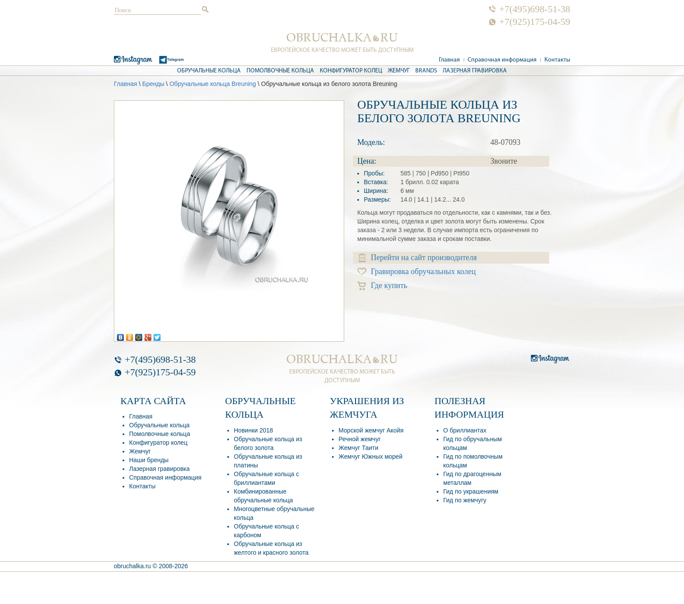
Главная (449, 60)
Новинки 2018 (253, 430)
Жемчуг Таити (358, 447)
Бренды (153, 83)
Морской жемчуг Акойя (371, 430)
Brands (426, 71)
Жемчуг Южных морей (370, 456)
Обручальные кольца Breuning (212, 83)
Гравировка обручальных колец (416, 272)
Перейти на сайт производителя (418, 258)
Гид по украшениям (470, 491)
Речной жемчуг (360, 439)
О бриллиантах (464, 430)
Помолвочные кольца (280, 71)
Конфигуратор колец (351, 71)
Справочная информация (502, 60)
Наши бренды (148, 459)
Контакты (557, 60)
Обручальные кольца (209, 71)
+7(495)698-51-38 (534, 9)
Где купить (382, 286)
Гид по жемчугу (464, 500)
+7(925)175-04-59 (534, 22)
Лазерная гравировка (475, 71)
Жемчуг (399, 71)
